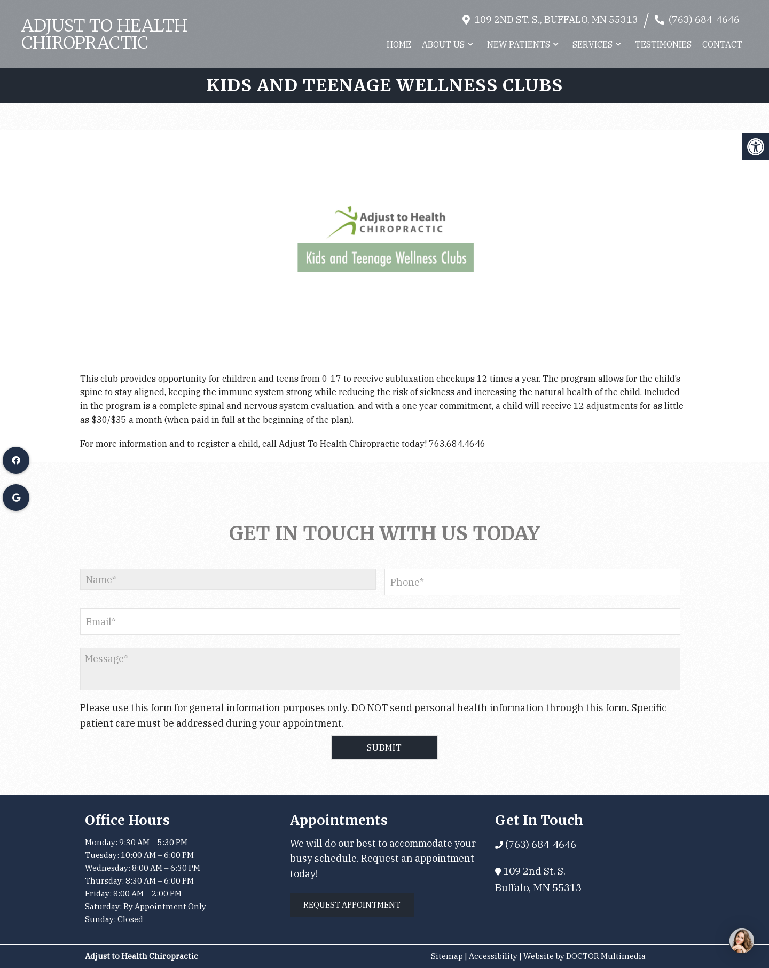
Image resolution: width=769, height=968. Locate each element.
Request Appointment (352, 905)
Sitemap (447, 956)
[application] (384, 232)
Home (399, 44)
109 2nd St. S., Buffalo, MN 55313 (556, 19)
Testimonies (663, 44)
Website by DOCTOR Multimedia (584, 956)
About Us (443, 44)
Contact (722, 44)
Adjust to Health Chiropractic (104, 34)
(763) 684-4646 (704, 19)
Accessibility (493, 956)
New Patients (518, 44)
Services (592, 44)
